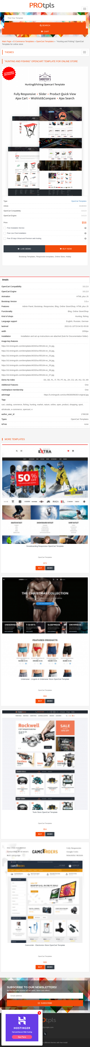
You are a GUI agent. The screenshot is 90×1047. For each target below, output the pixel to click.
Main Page (6, 41)
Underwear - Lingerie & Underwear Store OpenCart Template (45, 679)
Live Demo (24, 249)
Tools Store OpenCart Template (45, 812)
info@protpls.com (45, 1027)
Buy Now (66, 249)
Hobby (68, 257)
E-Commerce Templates (23, 41)
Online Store (60, 257)
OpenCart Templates (45, 41)
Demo (50, 568)
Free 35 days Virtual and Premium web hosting (24, 238)
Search (45, 25)
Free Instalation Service (15, 228)
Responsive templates (45, 257)
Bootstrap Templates (27, 257)
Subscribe (45, 1003)
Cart (45, 31)
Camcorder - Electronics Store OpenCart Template (45, 945)
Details (5, 280)
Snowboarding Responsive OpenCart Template (45, 546)
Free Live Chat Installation (16, 233)
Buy (40, 568)
